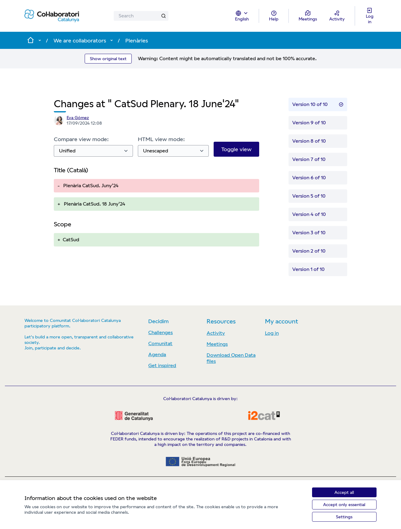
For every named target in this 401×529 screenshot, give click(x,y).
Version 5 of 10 (309, 196)
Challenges (160, 332)
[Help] (274, 16)
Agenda (157, 354)
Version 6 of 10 (309, 178)
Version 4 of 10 (309, 214)
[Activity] (337, 16)
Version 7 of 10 (309, 159)
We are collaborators (79, 40)
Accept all (344, 492)
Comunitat (160, 343)
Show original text (108, 58)
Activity (216, 333)
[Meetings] (307, 16)
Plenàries (136, 40)
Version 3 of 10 (309, 232)
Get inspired (162, 365)
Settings (344, 516)
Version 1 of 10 (308, 269)
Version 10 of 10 (318, 104)
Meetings (217, 344)
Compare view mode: (81, 139)
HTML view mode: (161, 139)
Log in (272, 333)
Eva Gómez (78, 117)
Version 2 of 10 (309, 251)
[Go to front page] (51, 16)
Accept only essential (344, 504)
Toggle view (236, 149)
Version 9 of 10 (309, 123)
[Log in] (369, 16)
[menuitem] (175, 333)
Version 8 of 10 (309, 141)
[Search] (141, 16)
